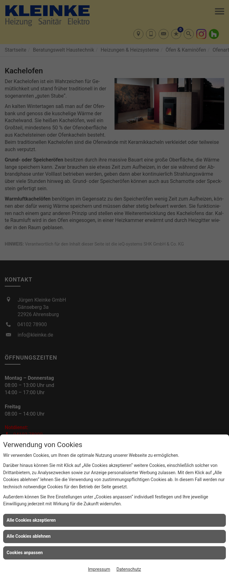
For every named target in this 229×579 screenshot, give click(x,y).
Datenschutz (128, 569)
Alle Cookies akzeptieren (31, 520)
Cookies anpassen (25, 552)
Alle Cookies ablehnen (29, 536)
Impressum (99, 569)
